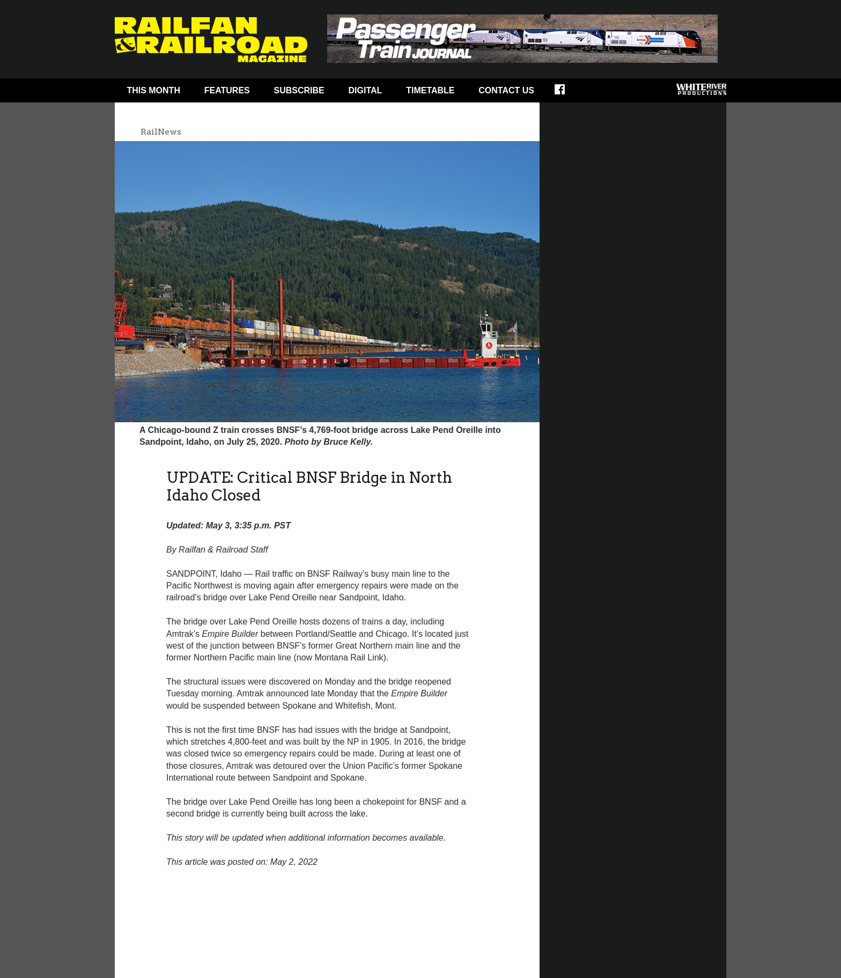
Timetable (430, 90)
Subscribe (299, 90)
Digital (365, 90)
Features (227, 90)
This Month (153, 90)
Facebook (567, 92)
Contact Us (506, 90)
